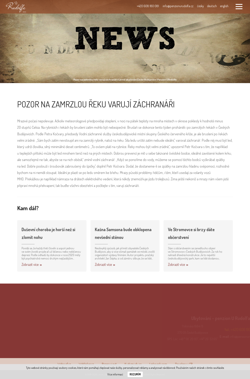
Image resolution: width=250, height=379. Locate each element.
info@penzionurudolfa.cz (178, 6)
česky (200, 6)
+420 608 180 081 (148, 6)
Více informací (115, 374)
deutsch (212, 6)
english (224, 6)
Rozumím (135, 374)
